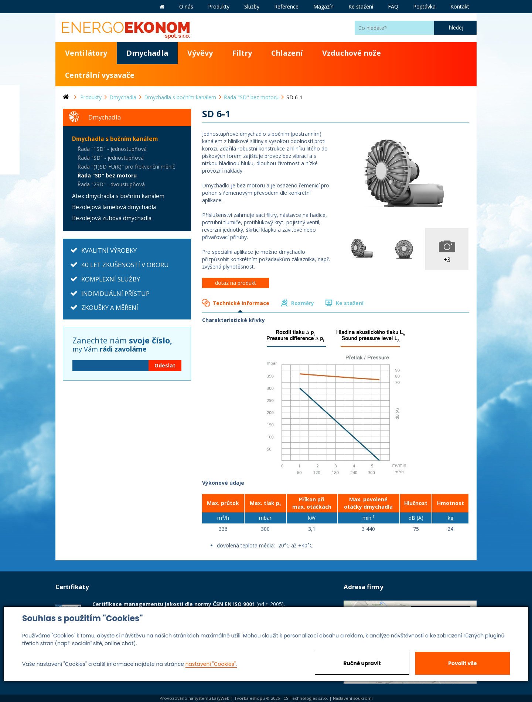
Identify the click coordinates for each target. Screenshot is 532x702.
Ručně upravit (362, 663)
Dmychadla (147, 53)
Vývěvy (200, 53)
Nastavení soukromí (353, 698)
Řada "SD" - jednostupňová (111, 157)
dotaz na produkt (235, 282)
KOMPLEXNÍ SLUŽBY (110, 279)
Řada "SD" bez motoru (107, 175)
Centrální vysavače (99, 75)
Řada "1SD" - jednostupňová (112, 148)
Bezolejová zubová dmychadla (111, 218)
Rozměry (302, 303)
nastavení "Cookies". (211, 664)
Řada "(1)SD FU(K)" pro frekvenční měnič (126, 166)
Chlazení (287, 53)
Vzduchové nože (351, 53)
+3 (447, 259)
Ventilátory (86, 53)
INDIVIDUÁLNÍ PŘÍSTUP (115, 293)
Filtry (242, 53)
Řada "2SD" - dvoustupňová (111, 184)
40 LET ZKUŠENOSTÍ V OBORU (125, 264)
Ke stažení (350, 303)
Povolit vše (462, 663)
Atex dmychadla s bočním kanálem (118, 196)
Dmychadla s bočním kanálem (115, 139)
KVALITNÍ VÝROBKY (109, 250)
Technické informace (240, 303)
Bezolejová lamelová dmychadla (114, 207)
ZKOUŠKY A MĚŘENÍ (109, 307)
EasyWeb (220, 698)
